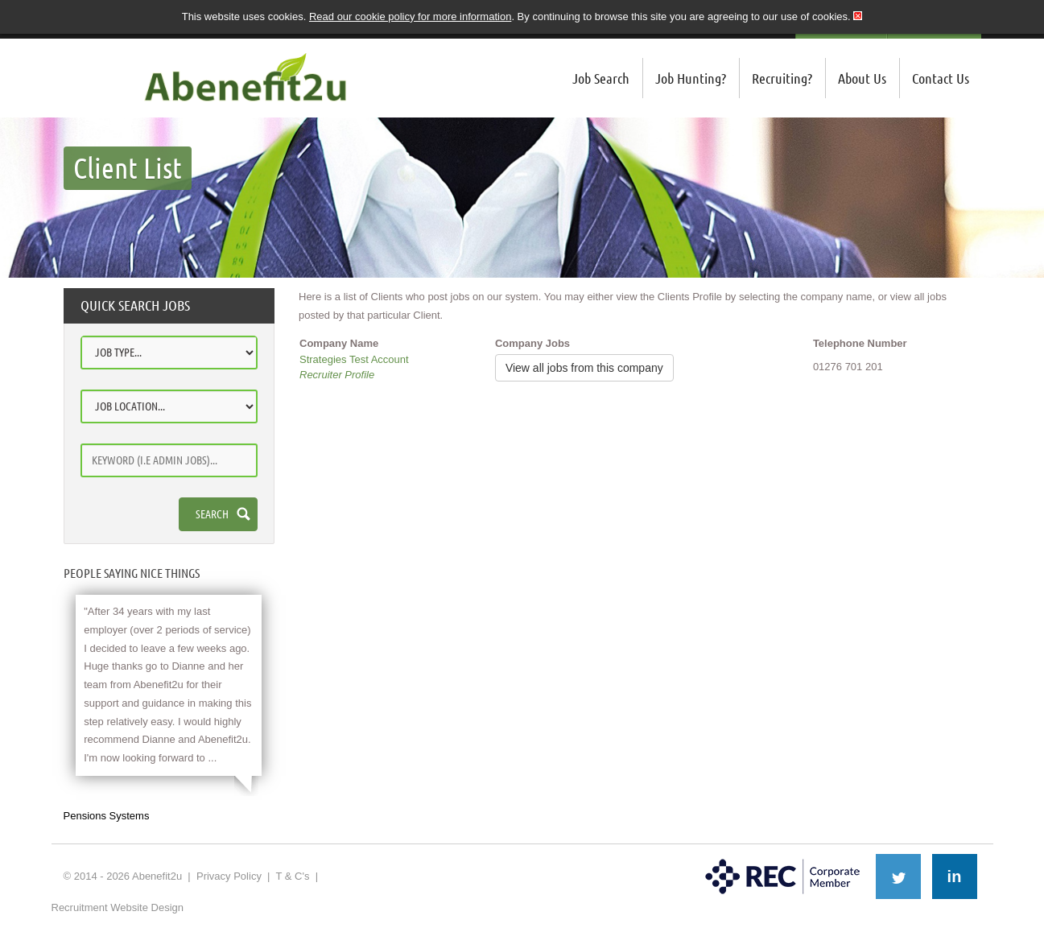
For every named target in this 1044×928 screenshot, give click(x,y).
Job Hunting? (690, 78)
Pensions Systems (107, 816)
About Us (862, 78)
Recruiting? (782, 78)
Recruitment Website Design (118, 907)
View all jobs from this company (584, 367)
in (954, 876)
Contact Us (940, 78)
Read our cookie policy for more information (410, 16)
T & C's (292, 876)
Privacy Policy (229, 876)
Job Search (600, 78)
